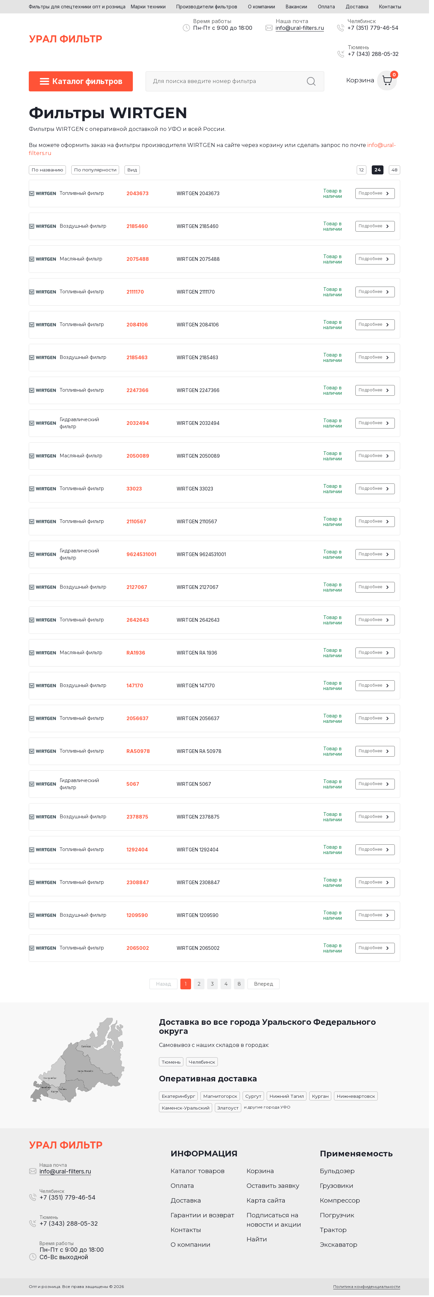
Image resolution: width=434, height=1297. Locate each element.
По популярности (95, 170)
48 (394, 170)
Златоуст (228, 1108)
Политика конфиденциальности (366, 1288)
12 (360, 170)
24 (377, 170)
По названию (47, 170)
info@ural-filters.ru (300, 27)
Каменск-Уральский (185, 1108)
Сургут (254, 1097)
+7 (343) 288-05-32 (373, 54)
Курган (320, 1097)
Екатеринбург (178, 1097)
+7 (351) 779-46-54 (373, 27)
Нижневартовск (356, 1097)
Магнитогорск (220, 1097)
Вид (132, 170)
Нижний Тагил (287, 1097)
